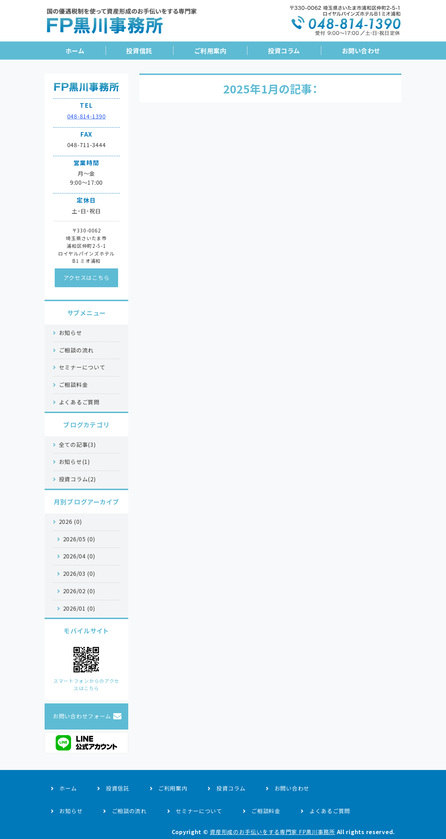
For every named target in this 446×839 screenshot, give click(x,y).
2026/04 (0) (79, 556)
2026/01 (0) (79, 608)
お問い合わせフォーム (82, 716)
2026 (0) (70, 522)
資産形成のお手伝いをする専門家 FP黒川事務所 (272, 832)
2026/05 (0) (79, 539)
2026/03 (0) (79, 574)
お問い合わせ (361, 50)
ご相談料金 (73, 385)
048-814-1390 (86, 116)
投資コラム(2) (77, 479)
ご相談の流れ (76, 350)
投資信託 (139, 50)
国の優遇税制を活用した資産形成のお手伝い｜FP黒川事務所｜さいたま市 (121, 23)
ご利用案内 (210, 50)
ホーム (75, 50)
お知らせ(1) (74, 462)
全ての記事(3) (77, 445)
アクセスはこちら (86, 277)
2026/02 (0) (79, 591)
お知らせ (70, 333)
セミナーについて (82, 367)
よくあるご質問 (79, 402)
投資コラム (284, 50)
